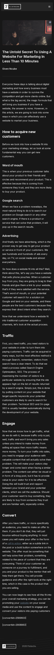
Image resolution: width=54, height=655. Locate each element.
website (24, 602)
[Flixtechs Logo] (12, 6)
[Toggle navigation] (49, 6)
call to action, (14, 543)
